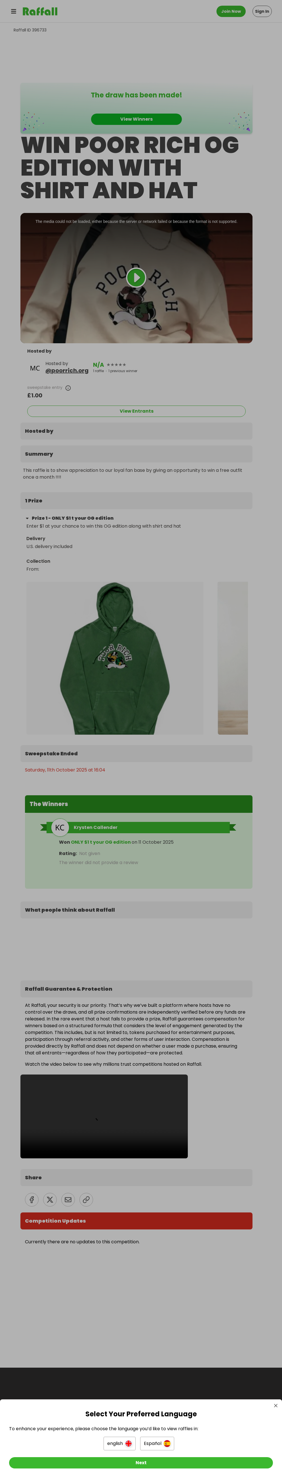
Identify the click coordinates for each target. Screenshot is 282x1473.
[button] (120, 1439)
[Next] (141, 1458)
